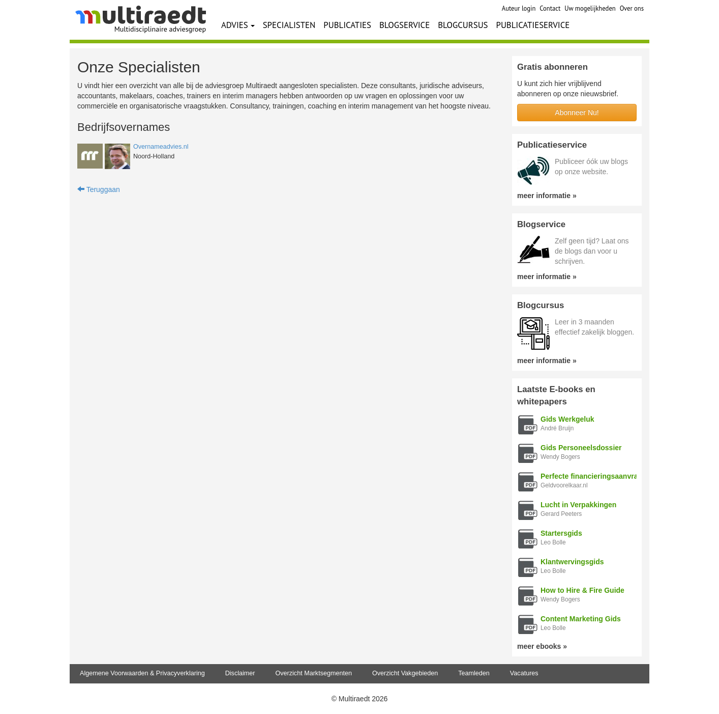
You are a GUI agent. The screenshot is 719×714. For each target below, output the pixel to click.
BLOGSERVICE (404, 25)
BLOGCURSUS (463, 25)
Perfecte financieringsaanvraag (593, 476)
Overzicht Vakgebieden (405, 673)
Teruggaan (98, 189)
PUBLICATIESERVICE (533, 25)
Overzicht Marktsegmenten (313, 673)
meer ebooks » (542, 646)
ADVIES (238, 25)
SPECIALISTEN (289, 25)
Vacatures (524, 673)
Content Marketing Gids (581, 619)
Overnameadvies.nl (161, 146)
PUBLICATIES (347, 25)
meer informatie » (547, 195)
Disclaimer (240, 673)
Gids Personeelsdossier (581, 448)
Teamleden (474, 673)
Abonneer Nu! (576, 112)
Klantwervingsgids (572, 562)
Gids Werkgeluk (567, 419)
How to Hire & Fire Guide (582, 590)
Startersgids (561, 533)
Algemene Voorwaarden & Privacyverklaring (142, 673)
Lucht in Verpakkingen (578, 505)
